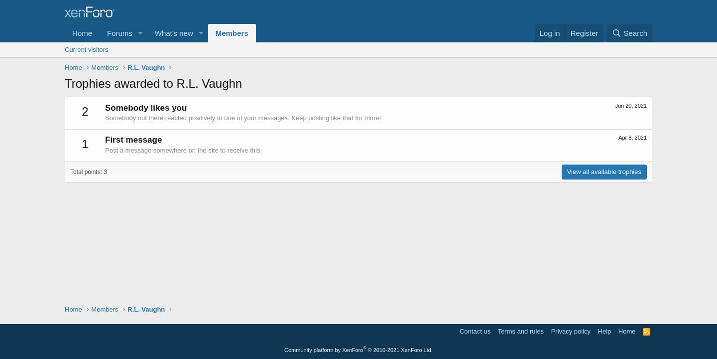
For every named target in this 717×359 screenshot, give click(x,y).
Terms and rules (521, 331)
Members (232, 33)
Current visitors (86, 49)
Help (604, 331)
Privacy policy (571, 331)
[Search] (629, 33)
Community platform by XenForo (358, 350)
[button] (140, 33)
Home (82, 33)
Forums (119, 33)
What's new (174, 33)
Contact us (475, 331)
